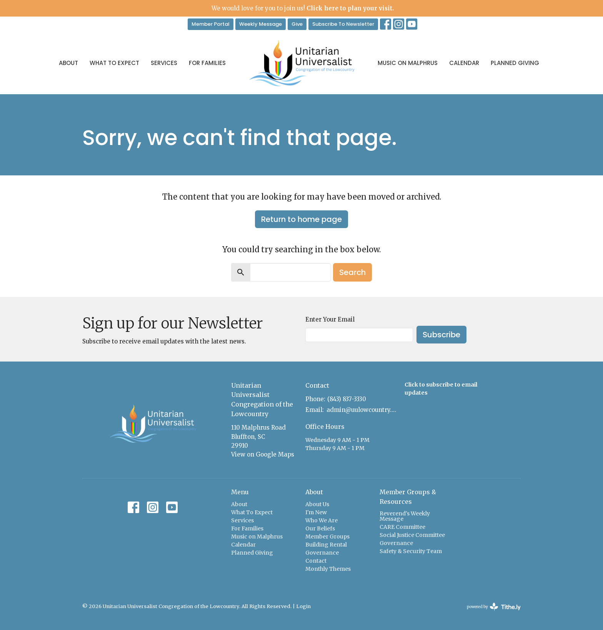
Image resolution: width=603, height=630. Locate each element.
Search (352, 272)
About (68, 63)
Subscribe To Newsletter (343, 24)
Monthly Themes (328, 568)
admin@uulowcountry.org (361, 409)
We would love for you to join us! (303, 8)
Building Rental (326, 544)
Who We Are (321, 520)
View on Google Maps (262, 454)
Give (297, 24)
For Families (207, 63)
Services (164, 63)
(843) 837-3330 (346, 399)
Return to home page (301, 219)
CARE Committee (402, 526)
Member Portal (211, 24)
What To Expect (114, 63)
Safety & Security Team (411, 551)
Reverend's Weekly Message (405, 516)
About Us (317, 504)
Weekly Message (260, 24)
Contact (315, 560)
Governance (322, 552)
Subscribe (441, 334)
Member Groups (327, 536)
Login (303, 606)
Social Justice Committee (412, 535)
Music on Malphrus (408, 63)
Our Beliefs (320, 528)
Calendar (464, 63)
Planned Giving (515, 63)
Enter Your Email (330, 319)
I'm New (316, 512)
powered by (494, 606)
